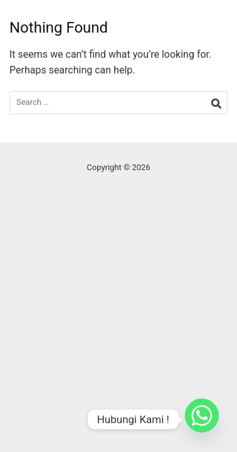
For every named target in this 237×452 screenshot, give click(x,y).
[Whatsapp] (202, 419)
